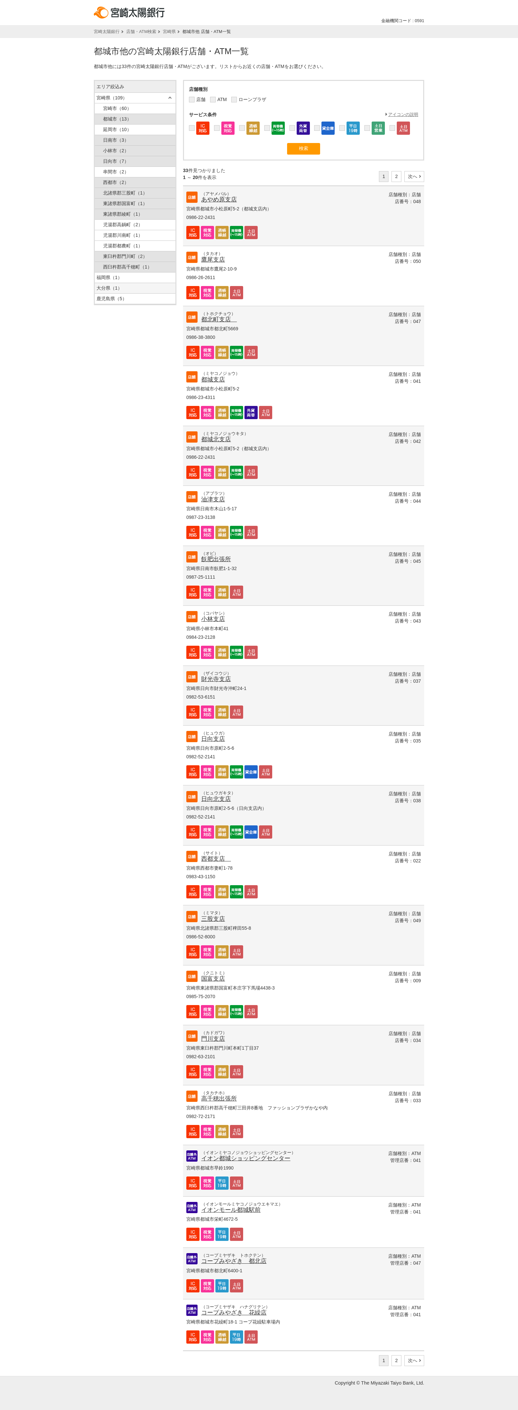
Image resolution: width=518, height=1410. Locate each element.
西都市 (116, 182)
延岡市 (117, 129)
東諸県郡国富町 (125, 203)
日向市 (116, 161)
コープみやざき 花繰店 (234, 1312)
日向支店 (213, 739)
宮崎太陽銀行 (107, 31)
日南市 (116, 140)
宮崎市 (117, 108)
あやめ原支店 (219, 199)
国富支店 (213, 978)
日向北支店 (216, 799)
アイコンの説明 (403, 114)
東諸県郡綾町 (123, 214)
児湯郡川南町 (123, 235)
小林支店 (213, 619)
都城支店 (213, 379)
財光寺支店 (216, 679)
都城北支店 (216, 439)
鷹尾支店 (213, 259)
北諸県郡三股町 (125, 193)
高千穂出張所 (219, 1098)
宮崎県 (169, 31)
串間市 (116, 171)
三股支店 (213, 919)
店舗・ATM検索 (141, 31)
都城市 (117, 119)
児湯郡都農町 (123, 245)
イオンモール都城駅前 (231, 1210)
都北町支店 (219, 319)
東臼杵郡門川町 (125, 256)
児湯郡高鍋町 (123, 224)
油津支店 (213, 499)
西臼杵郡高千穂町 (127, 267)
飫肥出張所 (216, 559)
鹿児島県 (111, 298)
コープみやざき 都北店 (234, 1261)
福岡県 (109, 277)
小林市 (116, 150)
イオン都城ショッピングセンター (245, 1158)
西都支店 (216, 858)
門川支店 (213, 1038)
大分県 (109, 288)
